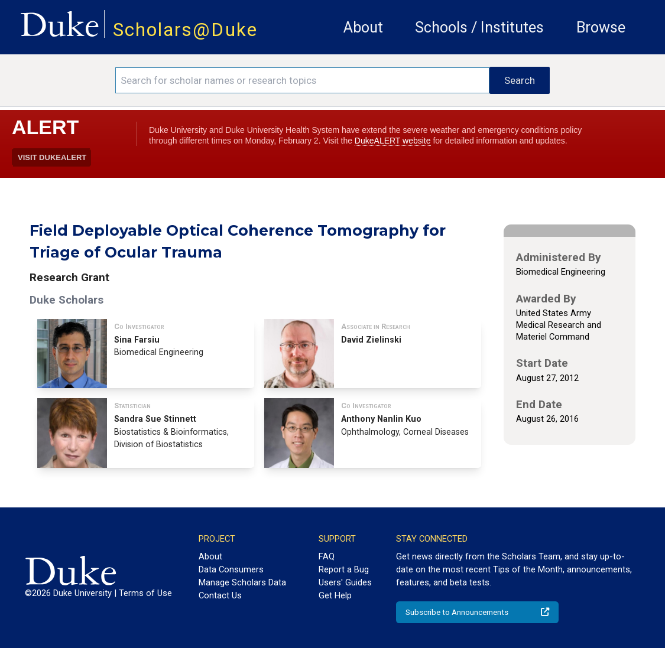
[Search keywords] (302, 80)
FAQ (327, 556)
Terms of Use (145, 593)
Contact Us (220, 595)
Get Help (335, 595)
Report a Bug (344, 569)
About (363, 27)
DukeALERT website (393, 140)
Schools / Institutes (479, 27)
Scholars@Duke (185, 30)
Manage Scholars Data (242, 582)
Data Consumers (231, 569)
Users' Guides (345, 582)
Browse (600, 27)
